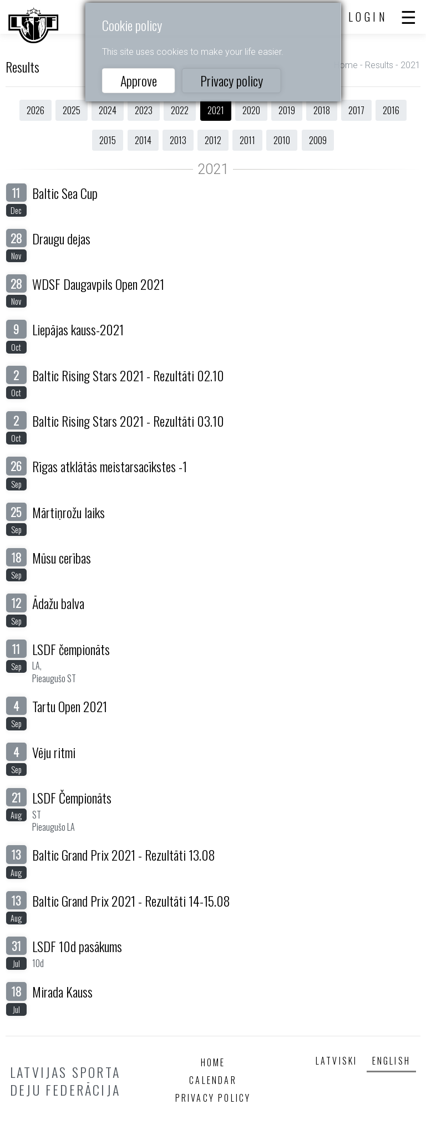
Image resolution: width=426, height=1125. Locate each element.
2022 (180, 110)
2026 (35, 110)
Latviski (337, 1060)
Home (346, 65)
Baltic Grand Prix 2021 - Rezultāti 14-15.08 (131, 901)
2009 (318, 140)
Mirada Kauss (62, 991)
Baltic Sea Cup (65, 193)
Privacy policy (231, 80)
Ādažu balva (58, 603)
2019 (286, 110)
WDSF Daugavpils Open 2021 (98, 284)
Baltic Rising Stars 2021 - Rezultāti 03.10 (128, 421)
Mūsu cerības (61, 557)
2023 (144, 110)
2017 (356, 110)
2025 (71, 110)
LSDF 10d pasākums (77, 946)
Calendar (213, 1080)
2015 (107, 140)
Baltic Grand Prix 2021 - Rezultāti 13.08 (123, 855)
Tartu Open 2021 (69, 706)
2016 (391, 110)
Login (368, 16)
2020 (251, 110)
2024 (107, 110)
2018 (321, 110)
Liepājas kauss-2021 (78, 329)
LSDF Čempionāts (71, 797)
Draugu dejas (61, 238)
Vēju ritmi (53, 752)
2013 (178, 140)
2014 (143, 140)
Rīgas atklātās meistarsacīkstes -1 (109, 466)
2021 (215, 110)
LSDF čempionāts (71, 649)
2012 (213, 140)
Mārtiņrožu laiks (68, 512)
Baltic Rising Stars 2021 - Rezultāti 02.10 (128, 375)
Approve (138, 80)
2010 (281, 140)
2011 (247, 140)
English (391, 1060)
